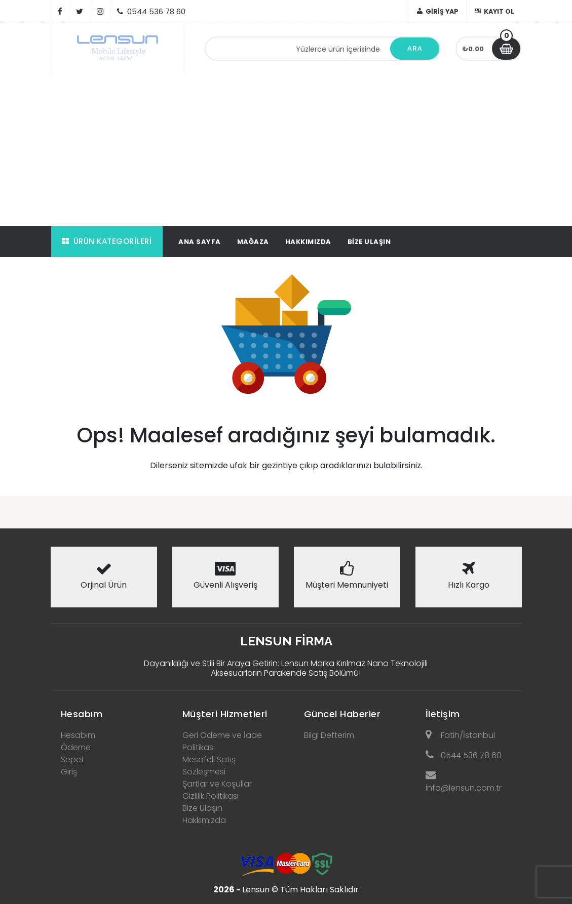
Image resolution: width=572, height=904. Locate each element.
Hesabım (82, 714)
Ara (415, 48)
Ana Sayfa (199, 241)
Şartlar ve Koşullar (217, 784)
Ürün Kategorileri (106, 241)
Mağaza (253, 241)
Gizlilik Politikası (210, 796)
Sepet (72, 759)
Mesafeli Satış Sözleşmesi (209, 765)
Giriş (69, 771)
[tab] (104, 711)
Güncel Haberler (342, 714)
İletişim (443, 714)
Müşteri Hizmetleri (225, 714)
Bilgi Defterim (329, 735)
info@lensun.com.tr (464, 782)
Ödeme (76, 747)
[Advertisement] (286, 150)
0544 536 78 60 (464, 755)
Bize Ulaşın (369, 241)
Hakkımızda (308, 241)
